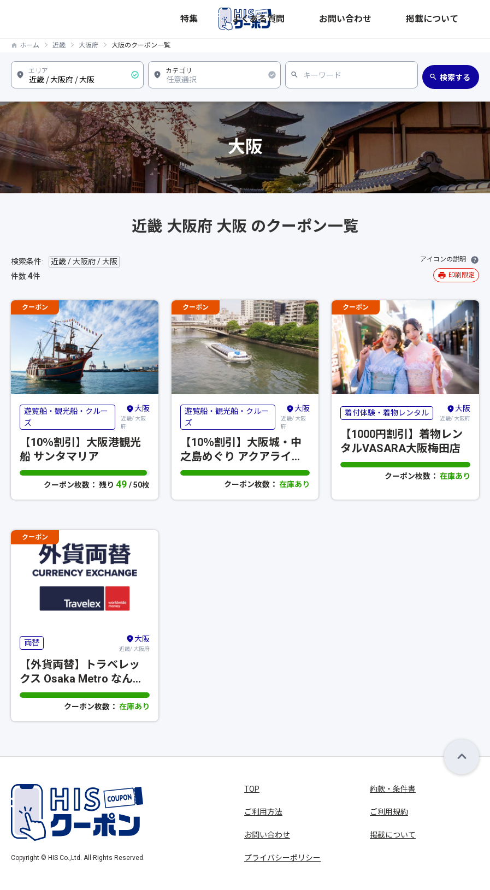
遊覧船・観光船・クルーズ (66, 417)
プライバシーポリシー (282, 857)
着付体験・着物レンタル (387, 412)
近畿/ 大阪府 (135, 416)
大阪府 (88, 45)
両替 (31, 642)
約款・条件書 (393, 789)
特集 (328, 19)
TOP (251, 789)
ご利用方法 (263, 812)
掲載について (457, 19)
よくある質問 (361, 19)
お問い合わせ (409, 19)
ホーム (29, 45)
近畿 (59, 45)
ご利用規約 (389, 812)
